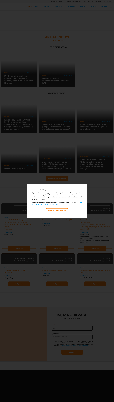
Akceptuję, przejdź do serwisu (57, 210)
